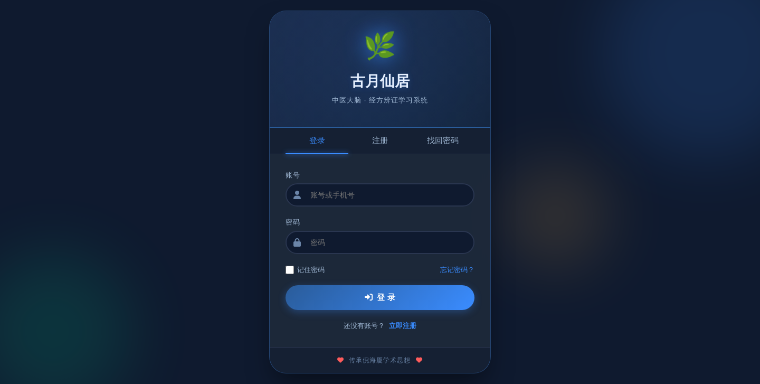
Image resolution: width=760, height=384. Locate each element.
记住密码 (305, 270)
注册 (380, 140)
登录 (317, 140)
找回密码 (443, 140)
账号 (293, 175)
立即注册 (402, 326)
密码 (293, 222)
